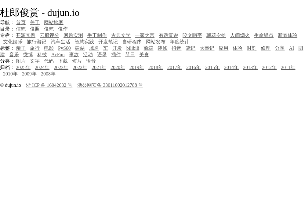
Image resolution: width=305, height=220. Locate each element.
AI (291, 48)
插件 (116, 54)
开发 (117, 48)
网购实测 (73, 35)
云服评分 (49, 35)
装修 (162, 48)
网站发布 (155, 41)
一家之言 (144, 35)
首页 (21, 22)
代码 (49, 61)
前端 (148, 48)
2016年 (193, 67)
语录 (102, 54)
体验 (237, 48)
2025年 (23, 67)
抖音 (176, 48)
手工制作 (97, 35)
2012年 (269, 67)
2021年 (99, 67)
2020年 (118, 67)
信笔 (21, 28)
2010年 (10, 73)
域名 (94, 48)
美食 (144, 54)
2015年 (212, 67)
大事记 (207, 48)
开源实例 (25, 35)
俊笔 (49, 28)
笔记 (190, 48)
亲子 (21, 48)
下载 (63, 61)
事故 (74, 54)
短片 (77, 61)
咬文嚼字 (192, 35)
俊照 (35, 28)
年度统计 (179, 41)
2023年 (61, 67)
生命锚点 (264, 35)
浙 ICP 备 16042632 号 (49, 85)
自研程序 (132, 41)
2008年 (48, 73)
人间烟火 (240, 35)
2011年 (288, 67)
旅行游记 (36, 41)
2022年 (80, 67)
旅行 (35, 48)
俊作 (63, 28)
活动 (88, 54)
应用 (223, 48)
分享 (280, 48)
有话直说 (168, 35)
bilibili (133, 48)
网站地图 (54, 22)
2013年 (250, 67)
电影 (49, 48)
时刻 (251, 48)
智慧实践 (84, 41)
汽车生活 (60, 41)
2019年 (136, 67)
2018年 (155, 67)
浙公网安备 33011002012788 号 (110, 85)
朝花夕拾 (216, 35)
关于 (35, 22)
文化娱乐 (13, 41)
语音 (91, 61)
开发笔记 (108, 41)
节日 (130, 54)
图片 (21, 61)
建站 (80, 48)
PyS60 (64, 48)
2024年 (42, 67)
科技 (42, 54)
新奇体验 (287, 35)
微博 (28, 54)
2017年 (174, 67)
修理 (266, 48)
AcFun (58, 54)
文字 (35, 61)
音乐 (14, 54)
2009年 (29, 73)
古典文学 (121, 35)
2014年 (231, 67)
